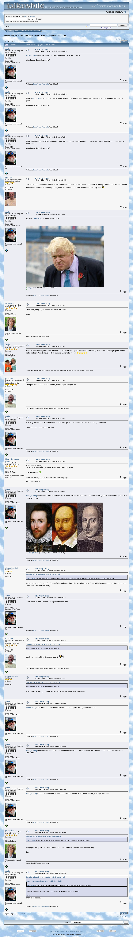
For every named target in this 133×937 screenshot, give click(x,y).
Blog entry (38, 218)
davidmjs (9, 378)
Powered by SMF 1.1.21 (56, 931)
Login (30, 30)
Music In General (41, 35)
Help (16, 30)
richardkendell (11, 568)
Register (37, 30)
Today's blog (31, 794)
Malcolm (9, 178)
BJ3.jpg (29, 288)
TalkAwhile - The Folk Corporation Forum (18, 35)
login (26, 16)
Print (124, 41)
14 (18, 41)
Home (10, 30)
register (32, 16)
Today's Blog (31, 496)
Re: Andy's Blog (42, 49)
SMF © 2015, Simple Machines (74, 931)
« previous (118, 39)
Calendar (23, 30)
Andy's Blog (62, 35)
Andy (7, 49)
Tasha (7, 344)
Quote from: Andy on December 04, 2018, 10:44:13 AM (43, 836)
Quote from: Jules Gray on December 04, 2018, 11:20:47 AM (45, 877)
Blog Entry (36, 98)
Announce (52, 35)
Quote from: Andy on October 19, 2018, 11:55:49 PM (43, 644)
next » (125, 39)
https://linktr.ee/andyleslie (41, 84)
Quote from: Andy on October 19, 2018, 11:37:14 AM (43, 574)
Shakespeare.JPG (32, 553)
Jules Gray (10, 303)
